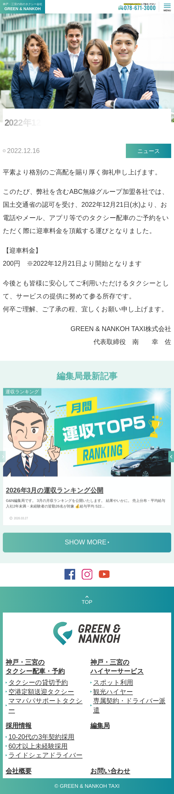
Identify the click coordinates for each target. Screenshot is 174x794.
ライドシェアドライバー (45, 755)
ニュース (148, 151)
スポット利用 (113, 682)
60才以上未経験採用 (38, 746)
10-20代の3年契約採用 (41, 736)
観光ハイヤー (113, 691)
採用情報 (19, 725)
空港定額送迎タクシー (41, 691)
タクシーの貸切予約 (38, 682)
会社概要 (19, 771)
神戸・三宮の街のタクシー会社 (22, 7)
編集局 (100, 725)
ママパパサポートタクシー (45, 705)
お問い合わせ (110, 771)
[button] (171, 458)
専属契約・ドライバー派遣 (129, 705)
